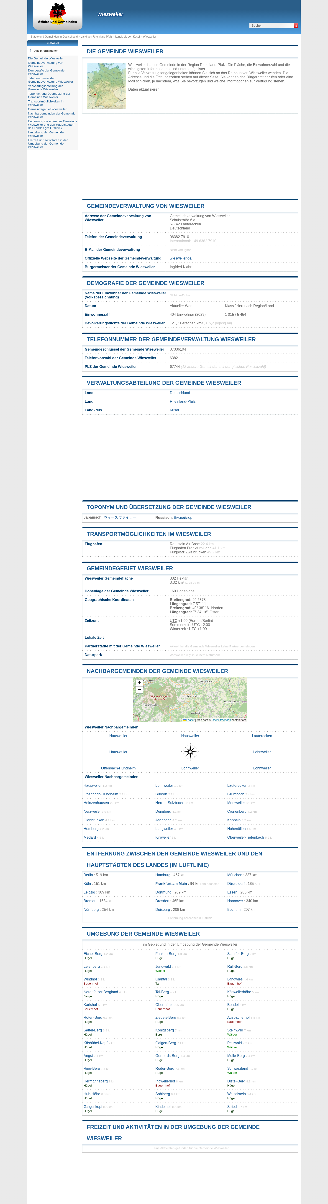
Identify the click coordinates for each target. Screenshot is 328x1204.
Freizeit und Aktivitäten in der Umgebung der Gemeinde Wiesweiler (48, 143)
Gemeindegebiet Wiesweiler (130, 568)
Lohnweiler (262, 752)
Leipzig (89, 892)
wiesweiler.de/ (181, 258)
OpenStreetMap (221, 720)
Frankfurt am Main (171, 884)
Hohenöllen (236, 829)
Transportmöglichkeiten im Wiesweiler (149, 534)
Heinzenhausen (96, 803)
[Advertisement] (190, 156)
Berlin (88, 875)
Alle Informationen (46, 50)
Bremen (90, 901)
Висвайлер (183, 517)
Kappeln (234, 820)
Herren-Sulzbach (169, 803)
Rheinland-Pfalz (182, 401)
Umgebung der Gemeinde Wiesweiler (143, 934)
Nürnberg (91, 909)
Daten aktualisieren (143, 89)
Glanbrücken (94, 820)
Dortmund (163, 892)
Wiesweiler (110, 14)
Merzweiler (236, 803)
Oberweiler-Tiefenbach (245, 837)
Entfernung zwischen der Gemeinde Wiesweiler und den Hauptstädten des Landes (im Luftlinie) (52, 125)
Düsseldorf (236, 884)
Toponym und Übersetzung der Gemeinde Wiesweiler (169, 507)
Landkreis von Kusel (127, 36)
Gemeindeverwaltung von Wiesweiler (145, 206)
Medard (90, 837)
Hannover (235, 901)
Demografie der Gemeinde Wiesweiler (145, 283)
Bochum (234, 909)
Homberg (91, 829)
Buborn (161, 794)
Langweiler (164, 829)
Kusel (174, 410)
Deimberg (163, 811)
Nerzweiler (92, 811)
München (234, 875)
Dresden (162, 901)
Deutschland (180, 393)
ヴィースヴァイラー (120, 517)
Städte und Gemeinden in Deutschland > (56, 36)
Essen (232, 892)
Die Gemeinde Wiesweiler (125, 51)
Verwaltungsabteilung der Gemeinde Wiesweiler (164, 383)
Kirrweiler (163, 837)
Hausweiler (118, 736)
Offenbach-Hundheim (118, 768)
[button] (139, 683)
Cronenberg (237, 811)
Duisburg (162, 909)
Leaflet (189, 720)
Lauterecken (262, 736)
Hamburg (162, 875)
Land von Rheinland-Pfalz (96, 36)
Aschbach (163, 820)
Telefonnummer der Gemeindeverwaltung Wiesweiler (171, 339)
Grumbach (235, 794)
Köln (87, 884)
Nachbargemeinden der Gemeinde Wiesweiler (157, 671)
